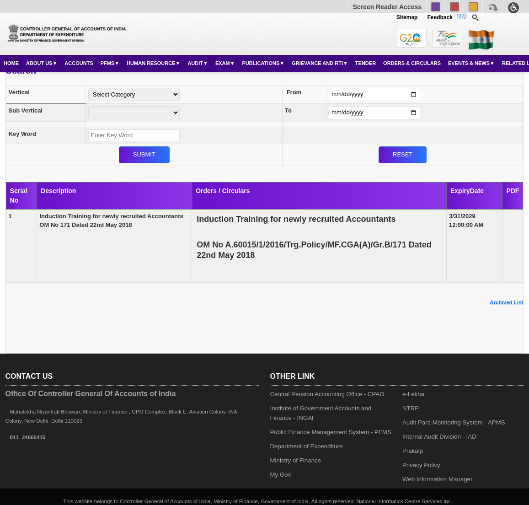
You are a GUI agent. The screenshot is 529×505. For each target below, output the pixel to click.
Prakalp (412, 450)
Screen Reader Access (387, 7)
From (294, 92)
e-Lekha (413, 394)
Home (11, 63)
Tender (365, 63)
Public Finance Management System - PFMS (330, 432)
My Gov (280, 474)
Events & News (469, 63)
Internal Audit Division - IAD (439, 436)
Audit (195, 63)
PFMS (108, 63)
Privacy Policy (421, 465)
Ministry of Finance (295, 460)
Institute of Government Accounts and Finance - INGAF (320, 413)
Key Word (22, 133)
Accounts (78, 63)
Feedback (438, 17)
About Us (39, 63)
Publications (261, 63)
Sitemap (407, 17)
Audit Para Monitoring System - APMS (453, 422)
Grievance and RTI (317, 63)
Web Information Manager (437, 479)
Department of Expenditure (306, 446)
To (288, 110)
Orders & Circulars (412, 63)
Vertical (19, 92)
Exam (222, 63)
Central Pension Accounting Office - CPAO (327, 394)
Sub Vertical (26, 110)
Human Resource (151, 63)
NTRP (410, 408)
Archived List (506, 302)
